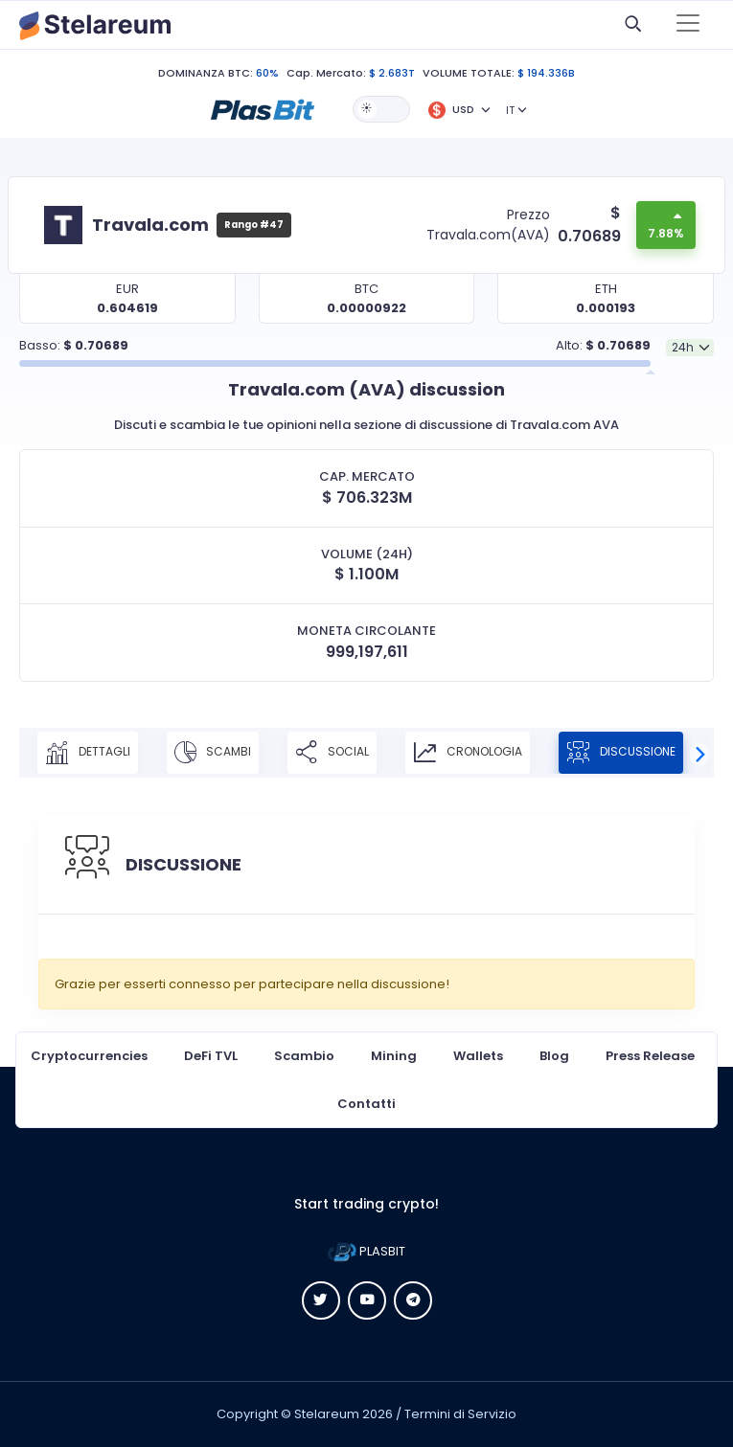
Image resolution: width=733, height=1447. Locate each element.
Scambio (304, 1056)
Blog (554, 1056)
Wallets (478, 1056)
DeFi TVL (211, 1056)
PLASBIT (366, 1251)
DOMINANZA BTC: (205, 72)
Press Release (650, 1056)
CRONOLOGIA (467, 752)
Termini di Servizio (460, 1414)
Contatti (366, 1104)
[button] (262, 108)
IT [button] (510, 110)
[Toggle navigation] (688, 25)
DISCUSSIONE (621, 752)
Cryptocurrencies (89, 1056)
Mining (394, 1056)
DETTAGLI (87, 752)
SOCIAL (332, 752)
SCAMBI (212, 752)
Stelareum (326, 1414)
